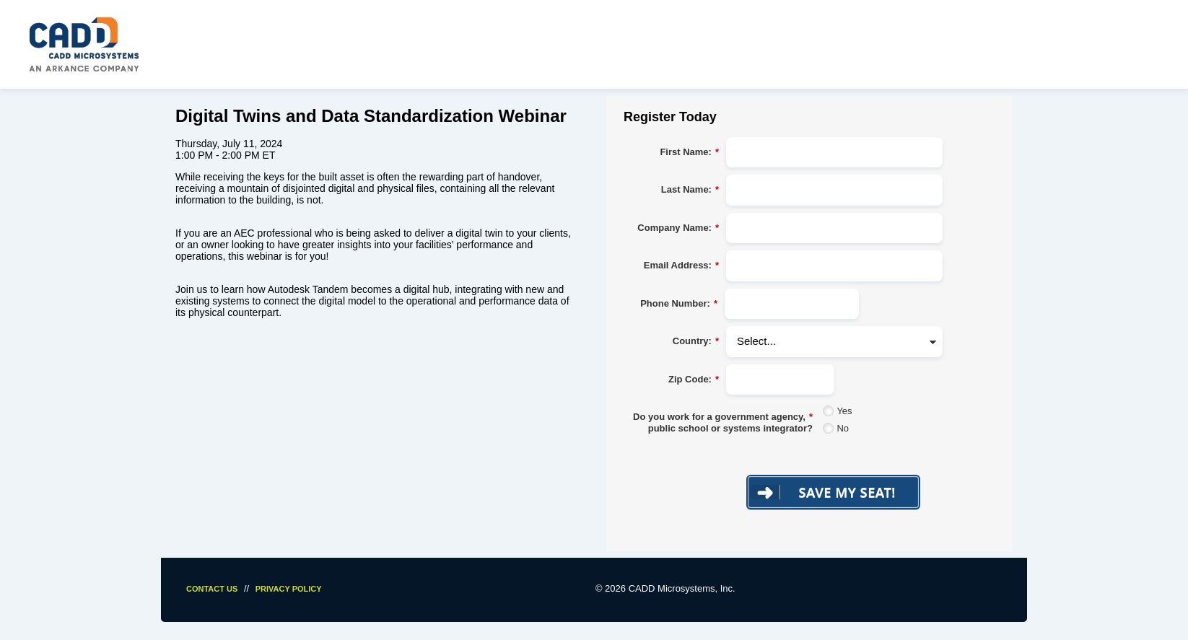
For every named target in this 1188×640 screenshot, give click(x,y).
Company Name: (678, 228)
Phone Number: (678, 304)
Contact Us (211, 588)
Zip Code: (693, 379)
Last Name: (690, 190)
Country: (696, 341)
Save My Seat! (847, 492)
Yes (844, 411)
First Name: (689, 152)
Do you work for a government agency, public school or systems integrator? (723, 422)
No (843, 428)
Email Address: (681, 265)
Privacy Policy (288, 588)
